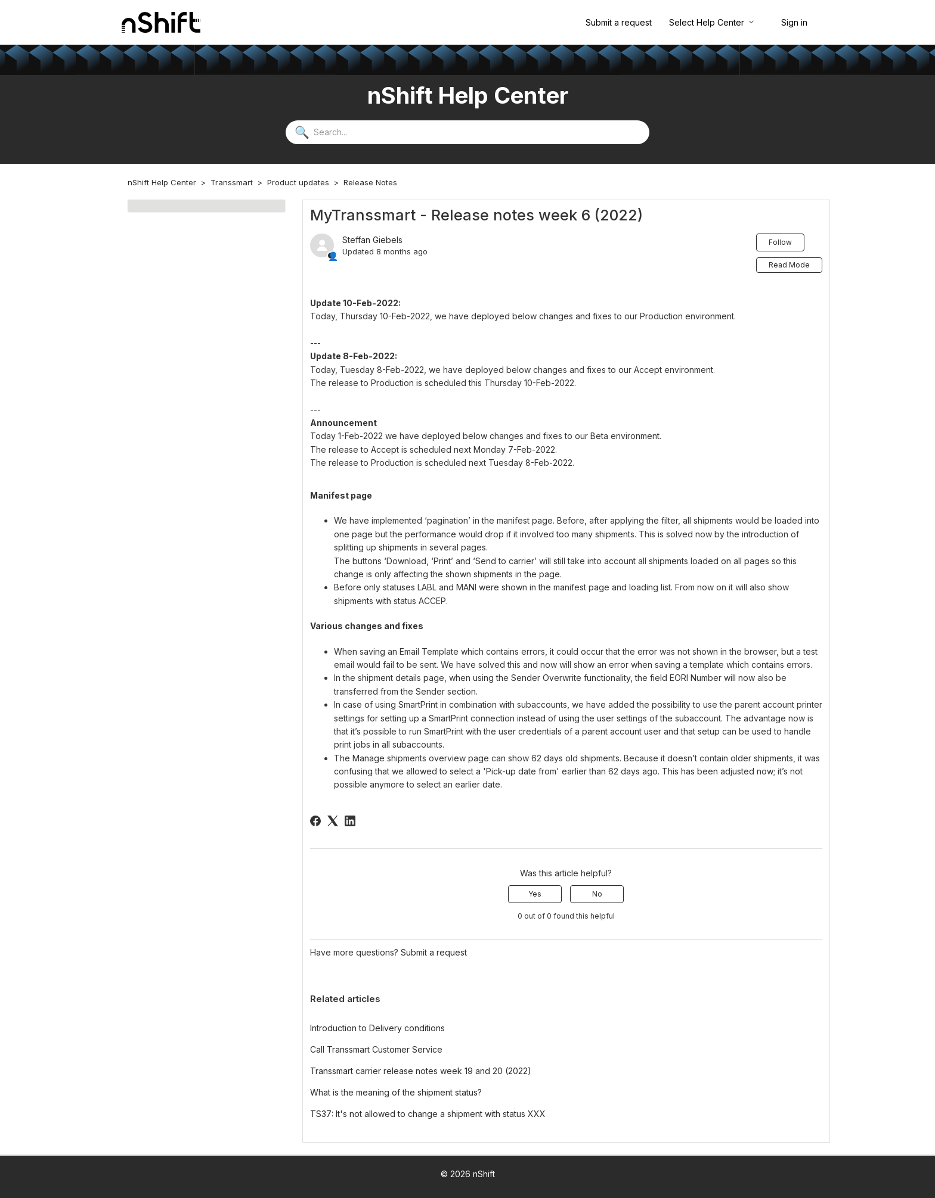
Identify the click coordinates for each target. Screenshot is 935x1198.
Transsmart (231, 182)
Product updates (298, 182)
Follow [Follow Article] (780, 242)
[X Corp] (332, 821)
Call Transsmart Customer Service (376, 1049)
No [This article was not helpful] (597, 893)
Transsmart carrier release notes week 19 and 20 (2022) (420, 1071)
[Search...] (467, 132)
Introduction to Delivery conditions (377, 1028)
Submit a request (619, 22)
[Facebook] (315, 821)
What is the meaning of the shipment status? (396, 1092)
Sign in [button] (794, 22)
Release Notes (370, 182)
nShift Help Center (162, 182)
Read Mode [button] (789, 264)
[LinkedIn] (350, 821)
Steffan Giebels (372, 240)
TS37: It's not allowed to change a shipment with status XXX (428, 1114)
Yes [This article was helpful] (534, 893)
